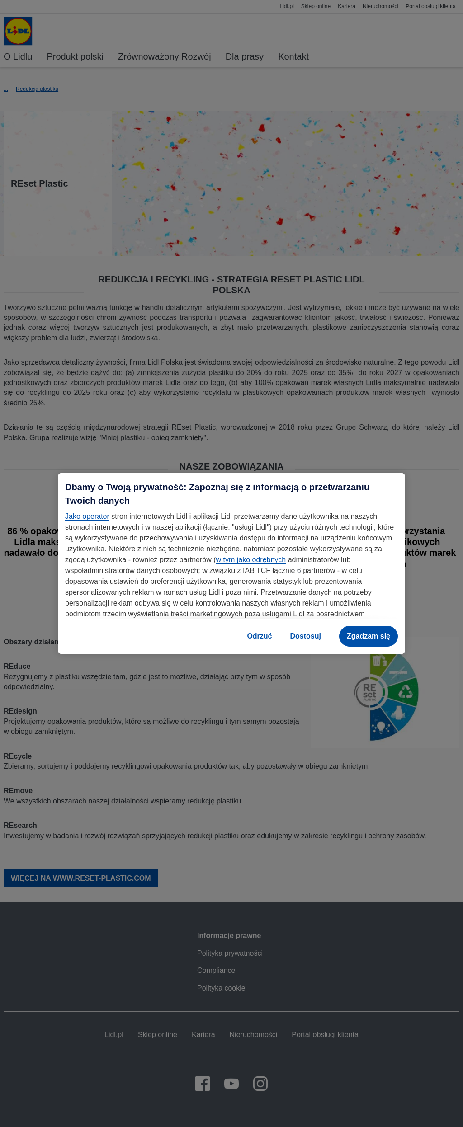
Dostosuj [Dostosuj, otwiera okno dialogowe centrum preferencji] (305, 636)
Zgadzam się (368, 636)
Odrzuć (259, 636)
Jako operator (87, 516)
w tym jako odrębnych (251, 560)
